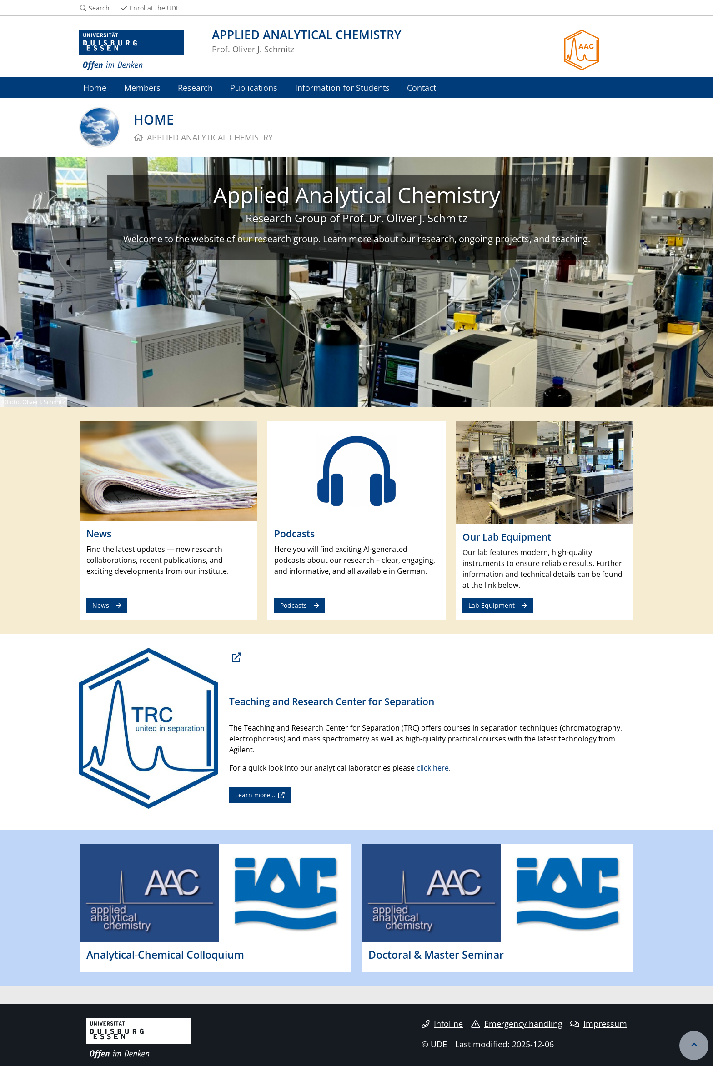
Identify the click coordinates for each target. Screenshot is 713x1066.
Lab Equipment (491, 605)
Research (195, 87)
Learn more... (255, 795)
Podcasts (293, 605)
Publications (253, 87)
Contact (421, 87)
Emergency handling (516, 1023)
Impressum (598, 1023)
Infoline (442, 1023)
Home (94, 87)
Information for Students (342, 87)
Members (142, 87)
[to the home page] (131, 50)
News (100, 605)
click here (433, 768)
